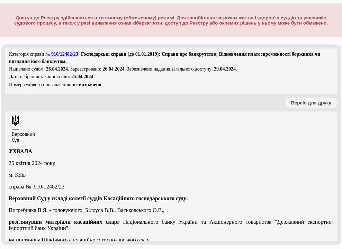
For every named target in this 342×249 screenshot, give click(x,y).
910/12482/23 (64, 54)
